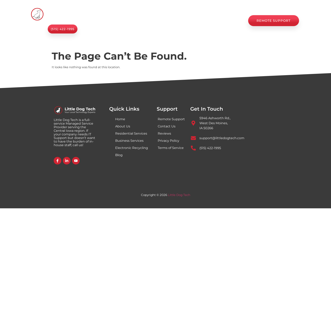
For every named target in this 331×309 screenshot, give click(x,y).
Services (129, 20)
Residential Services (131, 133)
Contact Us (232, 21)
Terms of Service (171, 148)
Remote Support (171, 119)
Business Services (129, 141)
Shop (173, 21)
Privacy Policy (168, 141)
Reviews (208, 21)
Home (106, 21)
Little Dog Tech (179, 195)
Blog (190, 21)
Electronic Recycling (131, 148)
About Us (154, 21)
